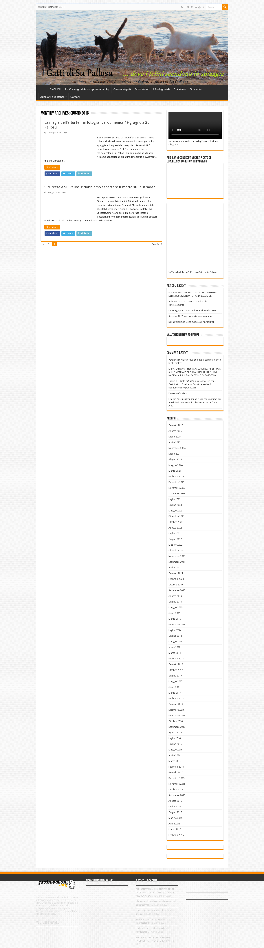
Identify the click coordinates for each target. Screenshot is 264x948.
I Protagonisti (161, 89)
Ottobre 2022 (175, 522)
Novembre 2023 (176, 487)
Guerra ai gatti (122, 89)
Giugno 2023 (175, 505)
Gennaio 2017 (175, 704)
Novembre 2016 (176, 715)
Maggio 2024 (175, 465)
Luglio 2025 (174, 436)
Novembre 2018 (176, 624)
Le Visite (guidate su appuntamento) (87, 89)
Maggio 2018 (175, 641)
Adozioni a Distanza (52, 96)
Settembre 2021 (176, 561)
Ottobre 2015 (175, 789)
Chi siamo (180, 89)
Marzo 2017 (174, 692)
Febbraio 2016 (176, 766)
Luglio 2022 (174, 533)
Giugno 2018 (175, 635)
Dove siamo (142, 89)
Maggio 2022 (175, 544)
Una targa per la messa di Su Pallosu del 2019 (192, 310)
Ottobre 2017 (175, 670)
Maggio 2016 (175, 749)
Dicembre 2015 (176, 778)
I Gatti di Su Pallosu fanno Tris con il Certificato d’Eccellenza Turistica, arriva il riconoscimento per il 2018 (192, 384)
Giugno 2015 (175, 812)
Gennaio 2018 (175, 664)
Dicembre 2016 (176, 709)
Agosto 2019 (175, 596)
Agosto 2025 (175, 431)
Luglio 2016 (174, 738)
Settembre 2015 (176, 795)
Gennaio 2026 (175, 425)
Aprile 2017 (174, 687)
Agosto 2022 (175, 527)
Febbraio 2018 (176, 658)
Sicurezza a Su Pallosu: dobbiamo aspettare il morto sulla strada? (99, 187)
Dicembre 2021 (176, 550)
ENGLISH (55, 89)
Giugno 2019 (175, 601)
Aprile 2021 (174, 567)
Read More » (52, 167)
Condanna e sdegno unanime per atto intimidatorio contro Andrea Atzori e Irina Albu (194, 402)
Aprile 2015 (174, 823)
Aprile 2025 (174, 442)
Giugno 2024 (175, 459)
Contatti (75, 96)
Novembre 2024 (176, 448)
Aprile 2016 (174, 755)
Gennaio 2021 (175, 573)
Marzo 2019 (174, 618)
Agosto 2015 (175, 800)
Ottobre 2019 (175, 584)
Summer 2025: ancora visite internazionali (190, 316)
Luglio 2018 (174, 630)
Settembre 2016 (176, 727)
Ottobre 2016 (175, 721)
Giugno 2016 (175, 744)
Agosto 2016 (175, 732)
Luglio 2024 (174, 453)
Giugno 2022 (175, 539)
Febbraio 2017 (176, 698)
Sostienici (196, 89)
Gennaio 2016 (175, 772)
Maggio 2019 (175, 607)
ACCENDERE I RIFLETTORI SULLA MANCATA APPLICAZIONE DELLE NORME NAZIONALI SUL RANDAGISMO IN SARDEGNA (194, 372)
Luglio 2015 (174, 806)
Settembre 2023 (176, 493)
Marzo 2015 (174, 829)
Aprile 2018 (174, 647)
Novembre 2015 (176, 783)
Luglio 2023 (174, 499)
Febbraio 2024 (176, 476)
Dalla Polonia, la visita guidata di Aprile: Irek (191, 322)
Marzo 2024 (174, 470)
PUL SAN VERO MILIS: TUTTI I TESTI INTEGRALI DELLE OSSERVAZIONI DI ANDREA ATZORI (155, 892)
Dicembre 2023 (176, 482)
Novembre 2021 (176, 556)
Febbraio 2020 (176, 579)
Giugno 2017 (175, 675)
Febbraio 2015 (176, 835)
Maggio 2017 (175, 681)
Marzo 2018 (174, 653)
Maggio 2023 (175, 510)
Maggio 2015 (175, 818)
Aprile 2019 (174, 613)
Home (43, 89)
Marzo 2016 (174, 761)
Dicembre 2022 (176, 516)
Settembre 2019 (176, 590)
